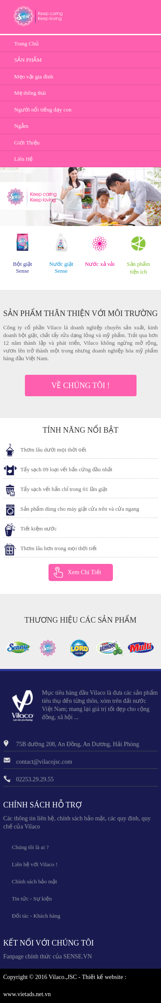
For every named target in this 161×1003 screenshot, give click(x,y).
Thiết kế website (102, 977)
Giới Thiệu (26, 142)
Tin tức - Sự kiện (32, 898)
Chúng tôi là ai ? (30, 847)
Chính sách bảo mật (34, 881)
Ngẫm (21, 126)
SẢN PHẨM (28, 60)
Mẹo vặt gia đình (33, 76)
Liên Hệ (23, 159)
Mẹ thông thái (30, 93)
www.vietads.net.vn (27, 994)
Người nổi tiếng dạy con (43, 109)
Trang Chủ (26, 43)
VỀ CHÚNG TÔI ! (80, 385)
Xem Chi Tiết (84, 572)
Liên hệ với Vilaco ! (35, 864)
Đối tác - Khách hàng (36, 916)
